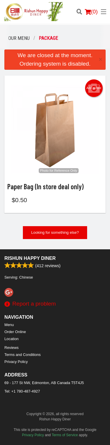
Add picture (94, 88)
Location (11, 339)
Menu (9, 325)
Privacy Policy (16, 361)
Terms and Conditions (22, 354)
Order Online (15, 332)
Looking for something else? (55, 232)
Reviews (11, 347)
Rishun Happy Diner (30, 258)
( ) (91, 11)
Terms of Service (65, 435)
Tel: (22, 391)
